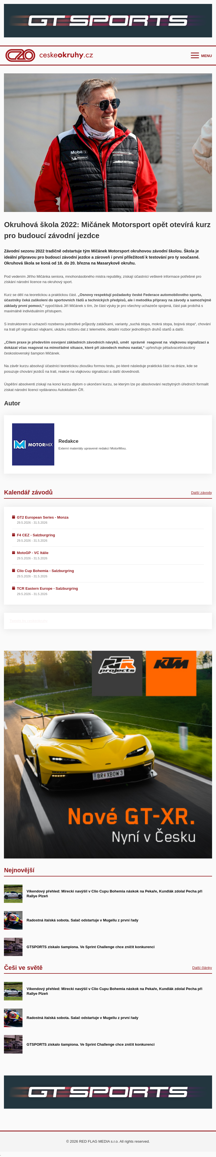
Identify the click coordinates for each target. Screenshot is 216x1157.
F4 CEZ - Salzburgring (36, 535)
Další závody (201, 493)
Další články (202, 968)
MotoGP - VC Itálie (32, 553)
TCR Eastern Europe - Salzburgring (47, 588)
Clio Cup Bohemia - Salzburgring (45, 571)
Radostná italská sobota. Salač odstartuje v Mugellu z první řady (82, 920)
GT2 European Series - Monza (43, 517)
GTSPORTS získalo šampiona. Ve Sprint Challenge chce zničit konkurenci (91, 947)
